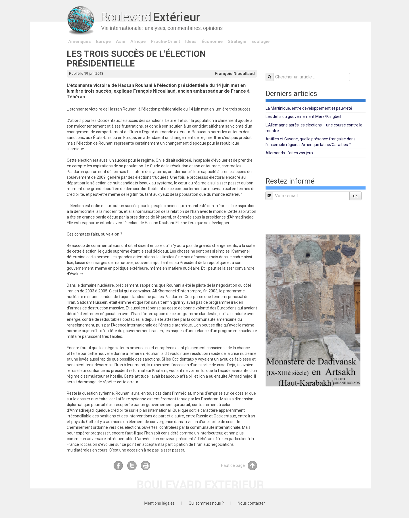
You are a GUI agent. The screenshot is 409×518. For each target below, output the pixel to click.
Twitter (132, 465)
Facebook (118, 465)
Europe (103, 41)
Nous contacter (251, 503)
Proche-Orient (165, 41)
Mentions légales (159, 503)
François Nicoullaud (235, 73)
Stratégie (237, 41)
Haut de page (239, 465)
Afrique (138, 41)
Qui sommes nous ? (206, 503)
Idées (191, 41)
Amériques (79, 41)
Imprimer (145, 465)
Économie (212, 41)
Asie (120, 41)
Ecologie (260, 41)
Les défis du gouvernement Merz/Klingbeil (303, 116)
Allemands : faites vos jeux (289, 153)
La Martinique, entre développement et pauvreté (309, 108)
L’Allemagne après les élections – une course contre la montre (314, 128)
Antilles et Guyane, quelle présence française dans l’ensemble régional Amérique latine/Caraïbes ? (311, 142)
